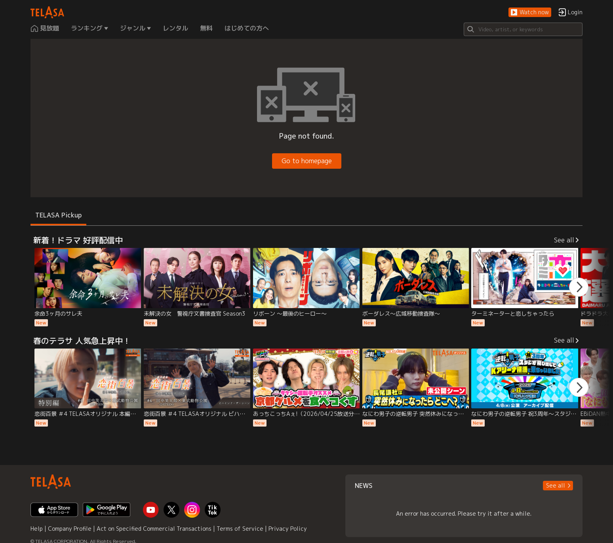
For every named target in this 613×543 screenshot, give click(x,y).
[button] (529, 12)
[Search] (523, 29)
